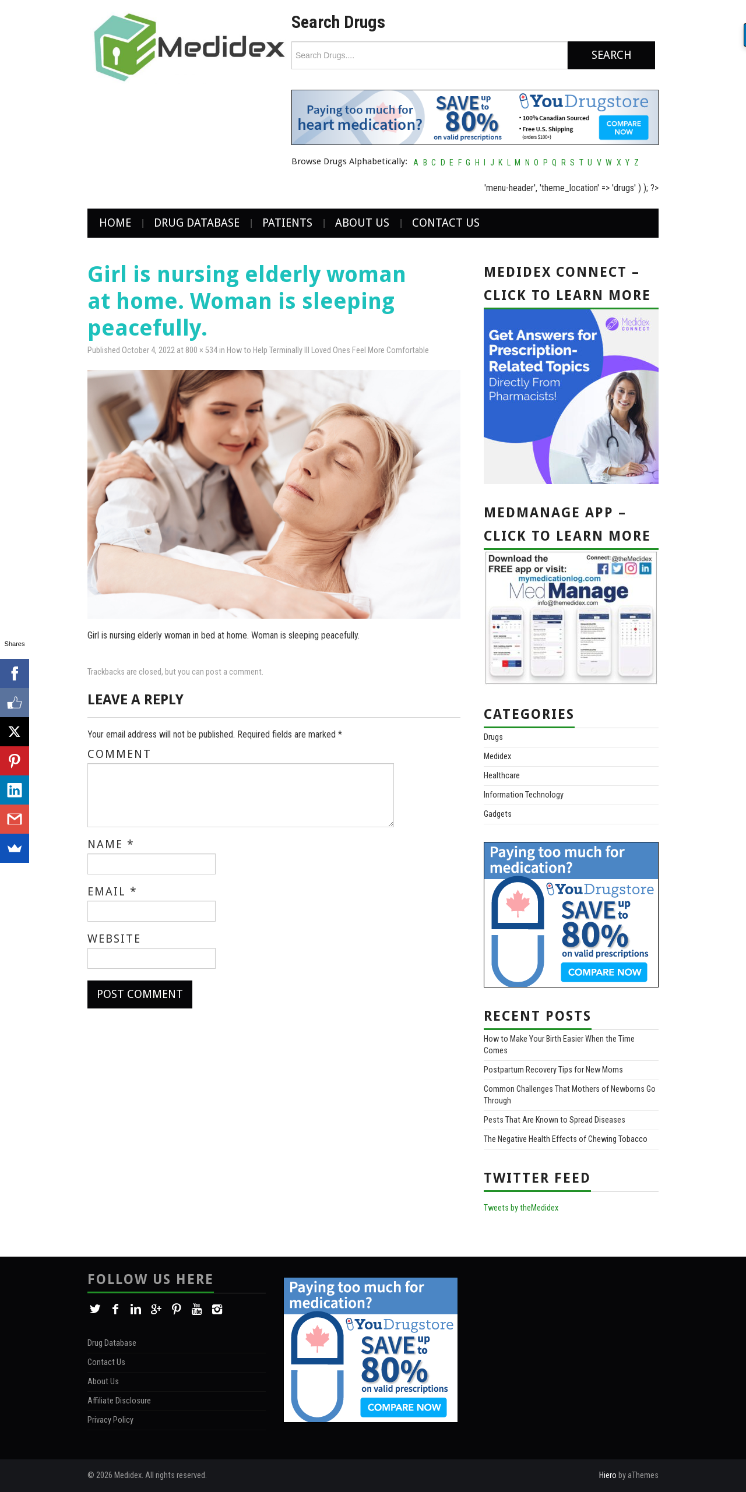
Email (112, 892)
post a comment (234, 672)
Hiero (608, 1475)
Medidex (497, 756)
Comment (119, 754)
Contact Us (446, 223)
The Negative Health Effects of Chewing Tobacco (566, 1139)
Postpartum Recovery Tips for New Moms (553, 1070)
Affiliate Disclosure (119, 1401)
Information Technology (524, 795)
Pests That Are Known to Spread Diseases (554, 1120)
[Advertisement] (567, 1350)
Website (114, 939)
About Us (362, 223)
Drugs (493, 737)
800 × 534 (201, 350)
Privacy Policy (110, 1420)
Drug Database (197, 223)
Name (111, 845)
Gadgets (498, 814)
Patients (287, 223)
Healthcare (502, 776)
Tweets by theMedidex (521, 1208)
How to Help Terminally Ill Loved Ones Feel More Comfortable (328, 350)
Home (115, 223)
